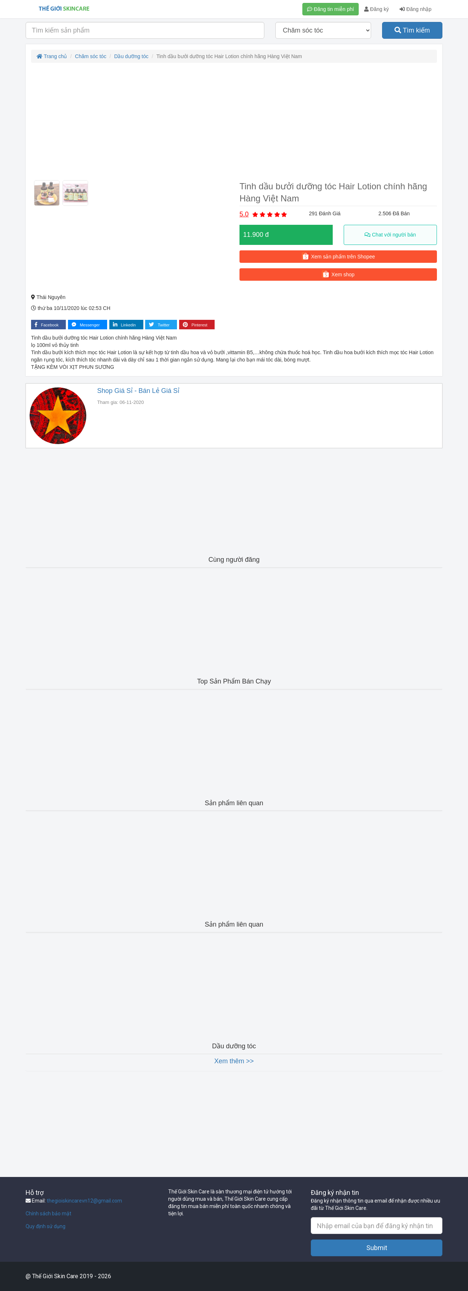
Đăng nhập (415, 9)
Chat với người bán (390, 235)
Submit (376, 1248)
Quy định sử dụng (45, 1226)
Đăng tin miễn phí (330, 9)
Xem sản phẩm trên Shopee (338, 256)
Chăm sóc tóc (90, 56)
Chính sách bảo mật (48, 1213)
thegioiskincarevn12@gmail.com (84, 1201)
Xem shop (338, 274)
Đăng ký (376, 9)
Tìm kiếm (412, 30)
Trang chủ (52, 56)
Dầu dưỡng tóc (131, 56)
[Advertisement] (234, 121)
